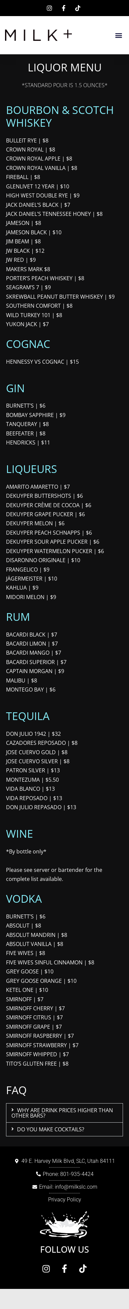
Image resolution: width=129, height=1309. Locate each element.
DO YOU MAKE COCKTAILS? (50, 1129)
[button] (118, 35)
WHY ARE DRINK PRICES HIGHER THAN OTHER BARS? (62, 1113)
